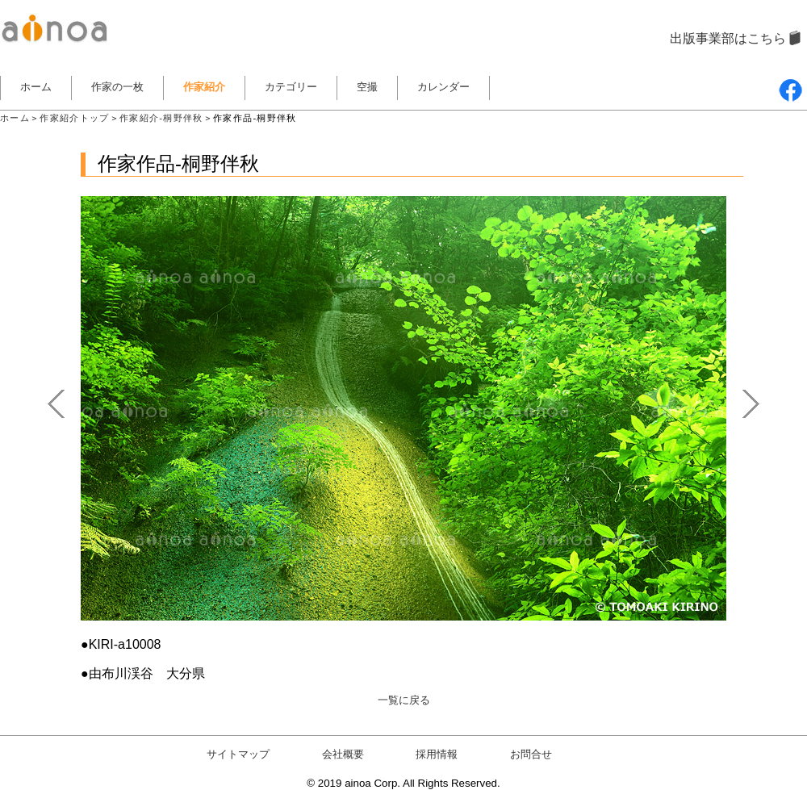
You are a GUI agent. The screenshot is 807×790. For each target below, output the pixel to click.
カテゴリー (291, 87)
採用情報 (437, 754)
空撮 (367, 87)
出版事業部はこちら (728, 38)
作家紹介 (204, 87)
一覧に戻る (404, 700)
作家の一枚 (117, 87)
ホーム (36, 87)
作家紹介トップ (74, 118)
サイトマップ (238, 754)
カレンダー (443, 87)
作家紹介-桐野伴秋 (161, 118)
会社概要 (343, 754)
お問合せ (531, 754)
